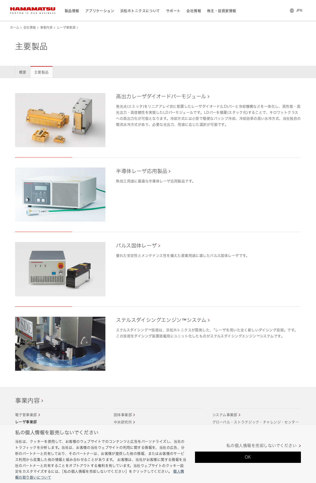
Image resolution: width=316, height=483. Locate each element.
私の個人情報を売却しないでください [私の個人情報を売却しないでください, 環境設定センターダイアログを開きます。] (261, 445)
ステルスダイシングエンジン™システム (161, 320)
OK (248, 457)
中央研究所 (123, 422)
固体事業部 (123, 415)
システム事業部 (224, 415)
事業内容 (46, 27)
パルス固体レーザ (136, 246)
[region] (158, 453)
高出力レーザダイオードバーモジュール (161, 96)
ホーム (14, 27)
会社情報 (29, 27)
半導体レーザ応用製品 (141, 171)
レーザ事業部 (66, 27)
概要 (22, 72)
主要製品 (41, 72)
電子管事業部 (26, 415)
